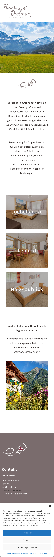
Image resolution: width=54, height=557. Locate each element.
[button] (50, 506)
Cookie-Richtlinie (13, 553)
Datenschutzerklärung (29, 553)
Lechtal (27, 250)
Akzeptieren (27, 533)
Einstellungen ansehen (27, 547)
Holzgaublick (27, 289)
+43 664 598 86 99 (12, 490)
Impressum (43, 553)
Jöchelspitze (27, 212)
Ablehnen (27, 540)
